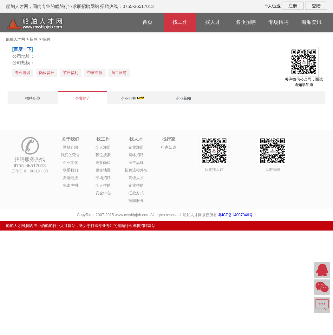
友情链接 (70, 178)
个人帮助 (103, 185)
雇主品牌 (136, 162)
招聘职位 (32, 98)
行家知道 (168, 147)
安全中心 (103, 193)
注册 (292, 5)
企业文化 (70, 162)
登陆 (316, 5)
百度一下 (22, 49)
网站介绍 (70, 147)
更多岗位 (103, 162)
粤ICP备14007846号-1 (237, 215)
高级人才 (136, 178)
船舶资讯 (311, 22)
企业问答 (128, 98)
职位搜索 (103, 155)
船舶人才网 (15, 39)
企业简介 (82, 98)
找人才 (212, 22)
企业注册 (136, 147)
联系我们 (70, 170)
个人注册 (103, 147)
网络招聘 (136, 155)
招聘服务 (136, 200)
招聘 (33, 39)
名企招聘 (246, 22)
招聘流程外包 (136, 170)
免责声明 (70, 185)
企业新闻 (183, 98)
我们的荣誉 (70, 155)
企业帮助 (136, 185)
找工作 (180, 22)
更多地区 (103, 170)
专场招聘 (278, 22)
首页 (147, 22)
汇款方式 (136, 193)
